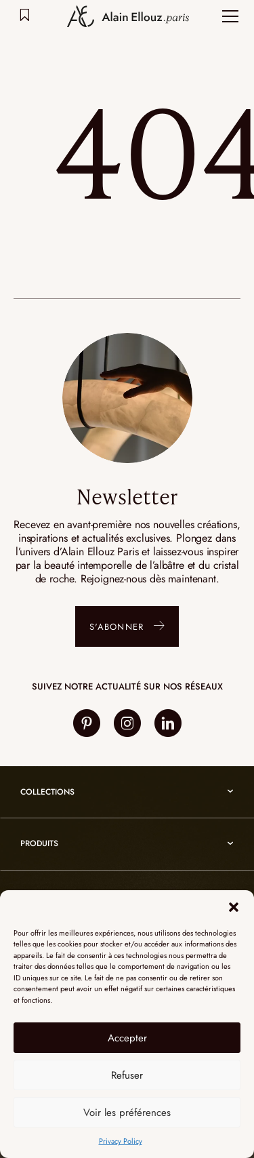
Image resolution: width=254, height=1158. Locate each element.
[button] (233, 907)
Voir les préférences (127, 1112)
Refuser (127, 1075)
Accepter (127, 1038)
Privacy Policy (120, 1141)
